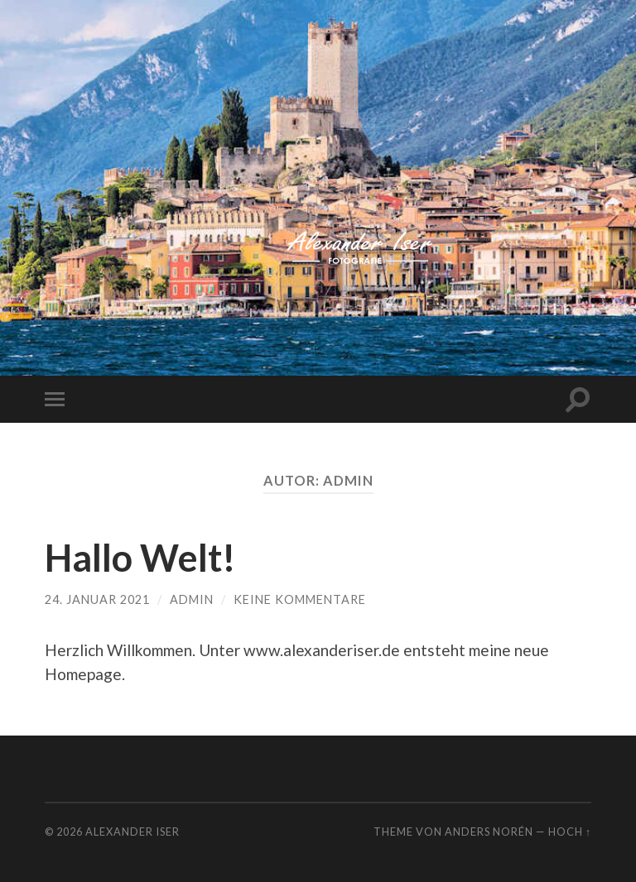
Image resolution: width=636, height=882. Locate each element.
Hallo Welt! (140, 557)
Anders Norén (489, 831)
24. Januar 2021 (97, 599)
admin (192, 599)
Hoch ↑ (569, 831)
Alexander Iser (132, 831)
